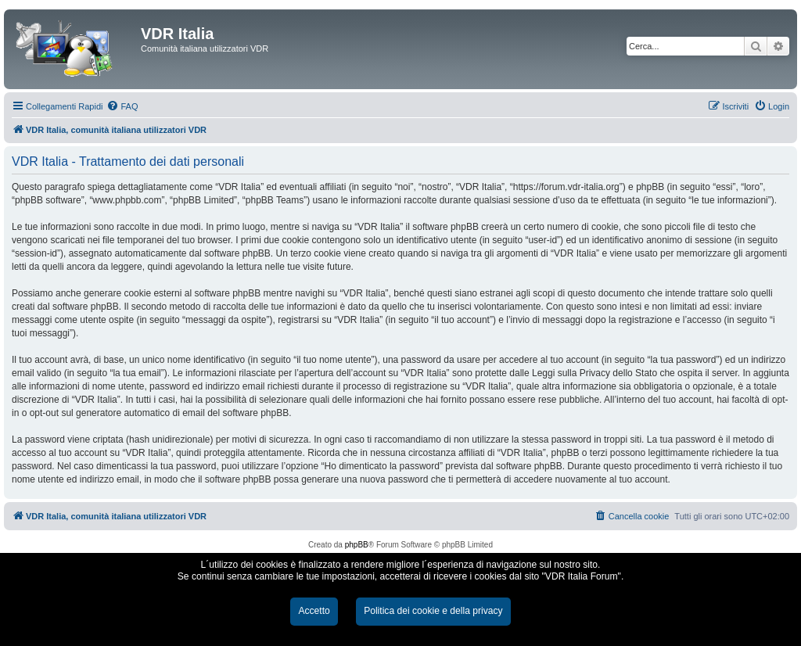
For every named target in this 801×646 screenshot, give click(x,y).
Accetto (313, 610)
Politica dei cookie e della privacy (433, 610)
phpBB (356, 544)
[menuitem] (122, 106)
